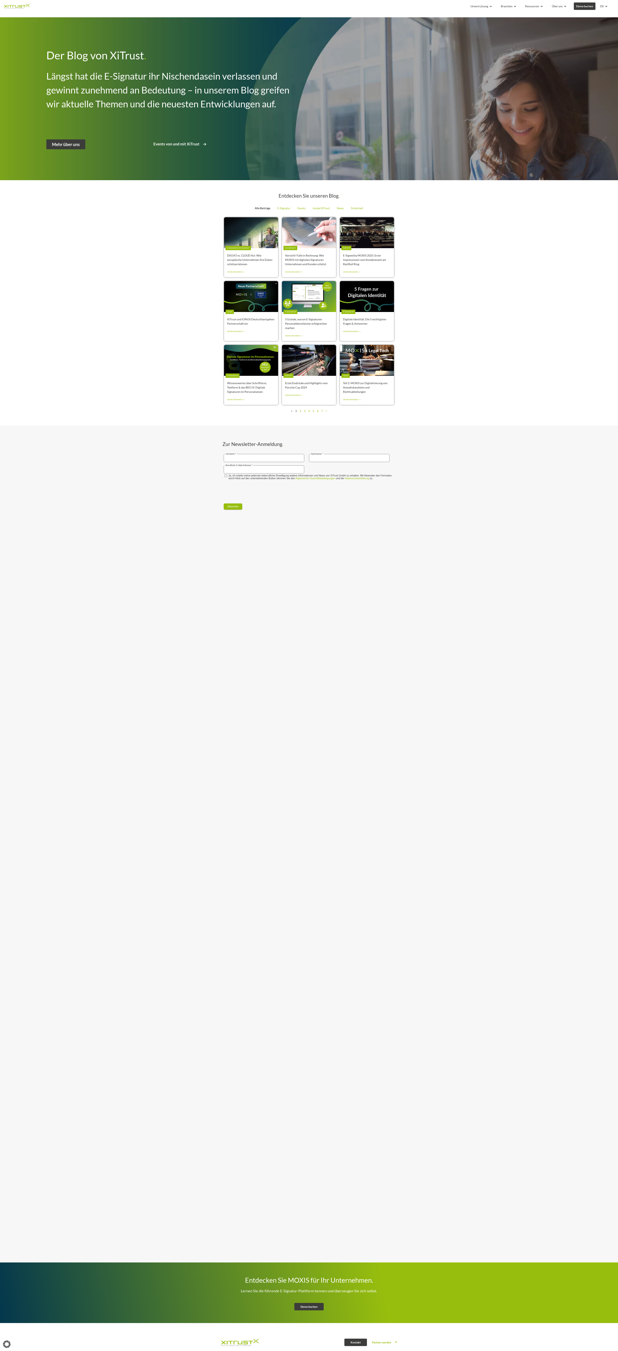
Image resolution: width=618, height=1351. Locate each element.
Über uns (559, 6)
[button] (481, 6)
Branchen (508, 6)
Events (301, 213)
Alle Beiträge (262, 213)
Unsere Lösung (481, 6)
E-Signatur (283, 213)
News (340, 213)
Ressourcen (534, 6)
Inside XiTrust (321, 213)
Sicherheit (357, 213)
